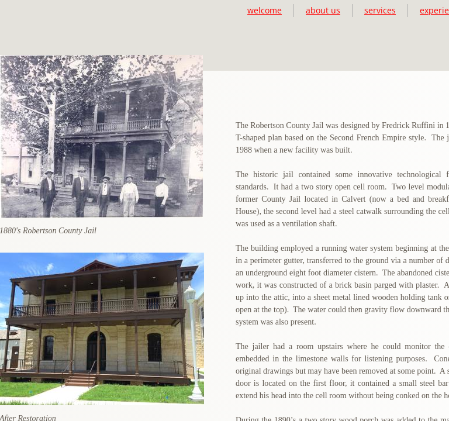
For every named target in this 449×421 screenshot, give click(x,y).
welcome (264, 10)
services (380, 10)
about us (323, 10)
